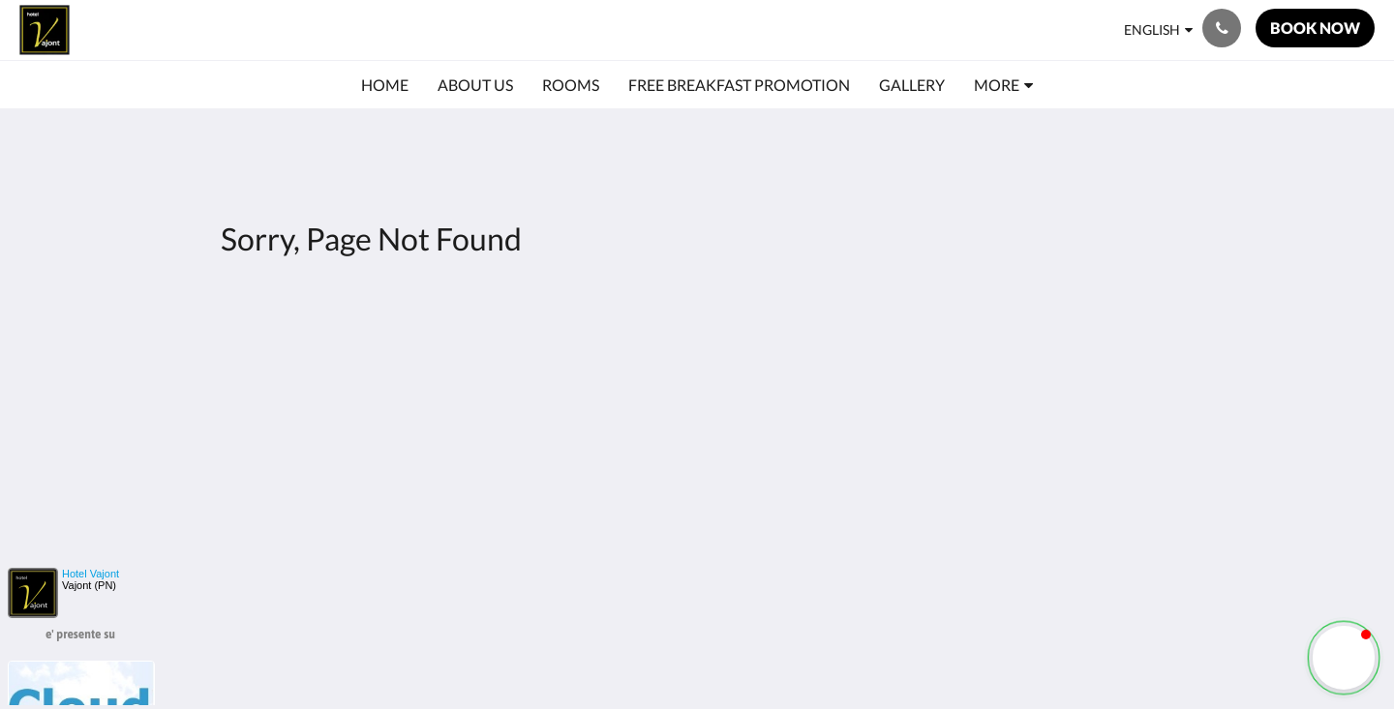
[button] (1344, 658)
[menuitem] (385, 85)
